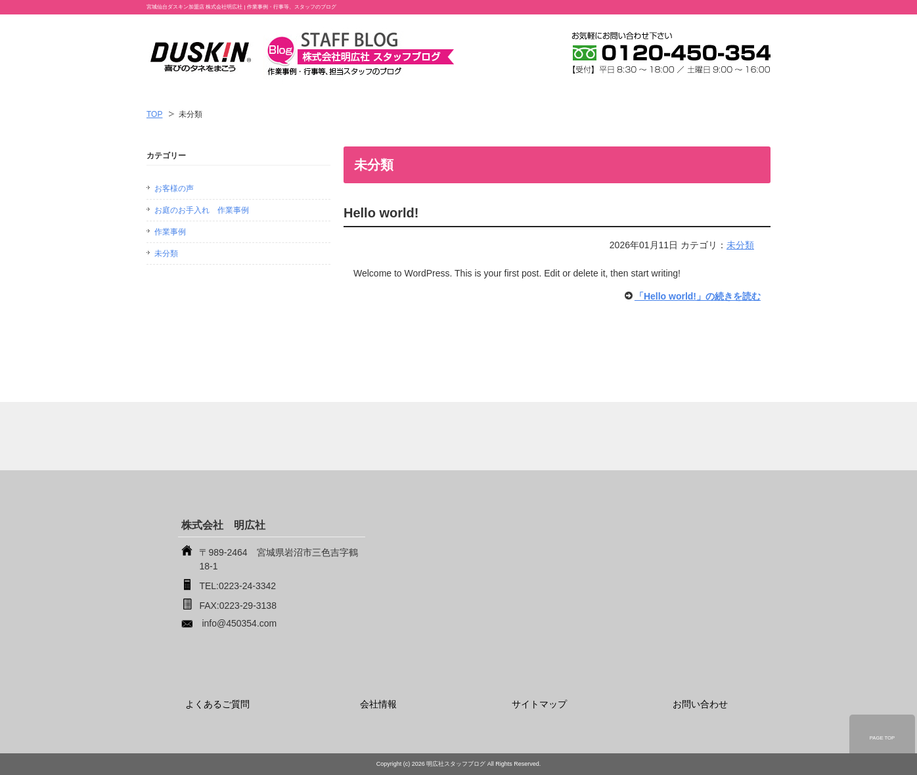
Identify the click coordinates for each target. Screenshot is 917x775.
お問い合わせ (700, 704)
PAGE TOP (882, 738)
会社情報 (378, 704)
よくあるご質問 (217, 704)
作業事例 (170, 231)
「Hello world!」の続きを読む (698, 296)
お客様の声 (174, 188)
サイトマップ (539, 704)
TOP (154, 114)
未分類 (740, 245)
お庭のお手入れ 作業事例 (201, 210)
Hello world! (381, 213)
